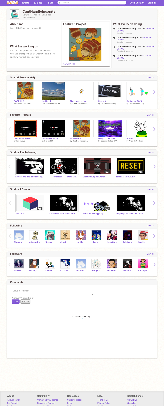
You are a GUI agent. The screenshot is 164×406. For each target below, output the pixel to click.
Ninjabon (49, 242)
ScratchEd (132, 400)
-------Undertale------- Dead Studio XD (63, 177)
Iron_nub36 (20, 141)
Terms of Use (103, 400)
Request (102, 101)
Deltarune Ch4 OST (50, 139)
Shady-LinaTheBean (96, 270)
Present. (130, 139)
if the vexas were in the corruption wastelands (63, 214)
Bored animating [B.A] (93, 214)
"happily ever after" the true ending (130, 214)
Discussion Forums (46, 403)
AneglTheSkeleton (136, 141)
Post (16, 301)
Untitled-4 (46, 101)
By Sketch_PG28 (134, 101)
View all (150, 77)
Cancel (25, 301)
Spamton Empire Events (94, 177)
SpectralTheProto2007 (109, 141)
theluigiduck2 (128, 242)
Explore (38, 2)
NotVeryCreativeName (34, 270)
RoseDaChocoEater (81, 270)
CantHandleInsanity (24, 103)
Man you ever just (78, 101)
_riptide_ (80, 242)
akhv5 (63, 242)
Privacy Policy (103, 403)
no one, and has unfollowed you (29, 177)
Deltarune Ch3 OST (22, 139)
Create (25, 2)
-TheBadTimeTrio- (50, 270)
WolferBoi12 (112, 270)
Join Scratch (137, 2)
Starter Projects (74, 400)
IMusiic (141, 242)
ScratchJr (131, 403)
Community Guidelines (47, 400)
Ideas (50, 2)
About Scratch (13, 400)
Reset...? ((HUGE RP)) (126, 177)
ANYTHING (20, 214)
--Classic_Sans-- (19, 270)
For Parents (12, 403)
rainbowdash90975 (34, 242)
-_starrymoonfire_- (143, 270)
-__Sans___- (65, 270)
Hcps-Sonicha (112, 242)
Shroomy (18, 242)
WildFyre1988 (128, 270)
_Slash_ (95, 242)
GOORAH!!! (69, 63)
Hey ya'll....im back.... (107, 139)
